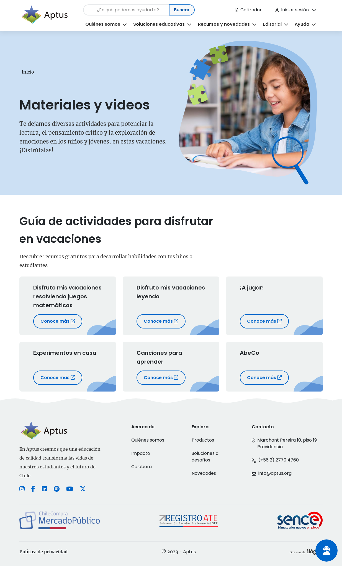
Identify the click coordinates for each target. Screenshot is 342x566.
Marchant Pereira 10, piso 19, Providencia (287, 443)
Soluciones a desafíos (205, 456)
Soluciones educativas (159, 24)
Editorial (272, 24)
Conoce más (57, 321)
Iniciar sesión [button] (292, 10)
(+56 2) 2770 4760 (278, 460)
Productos (203, 440)
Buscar (182, 10)
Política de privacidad (43, 551)
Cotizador (248, 10)
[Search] (126, 9)
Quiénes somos (102, 24)
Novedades (204, 473)
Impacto (140, 453)
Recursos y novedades (224, 24)
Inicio (28, 72)
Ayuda (302, 24)
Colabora (141, 466)
